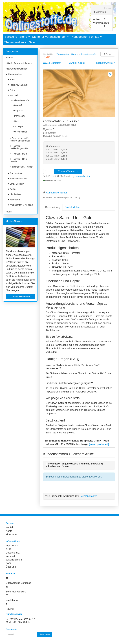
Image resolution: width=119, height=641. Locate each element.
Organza (18, 110)
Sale (32, 42)
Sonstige (18, 126)
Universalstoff (20, 131)
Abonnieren (44, 634)
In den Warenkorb (68, 171)
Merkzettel (11, 534)
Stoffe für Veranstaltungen (50, 36)
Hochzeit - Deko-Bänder (19, 160)
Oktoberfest (14, 194)
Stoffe (24, 36)
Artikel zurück (77, 63)
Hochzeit (13, 95)
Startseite (10, 36)
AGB (8, 549)
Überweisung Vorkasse (18, 583)
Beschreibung (52, 207)
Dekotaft (17, 105)
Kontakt (10, 527)
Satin (16, 121)
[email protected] (99, 444)
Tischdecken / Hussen (22, 167)
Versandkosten (83, 176)
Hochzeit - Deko (19, 153)
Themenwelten (15, 42)
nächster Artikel (105, 63)
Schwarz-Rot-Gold (17, 178)
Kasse (107, 8)
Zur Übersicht (53, 63)
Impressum (12, 545)
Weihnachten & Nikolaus (20, 205)
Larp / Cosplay (16, 184)
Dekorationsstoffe (20, 100)
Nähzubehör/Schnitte (86, 36)
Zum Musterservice (20, 296)
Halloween (14, 199)
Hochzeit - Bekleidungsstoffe (19, 147)
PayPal (10, 608)
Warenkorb (99, 12)
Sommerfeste (15, 173)
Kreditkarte (12, 600)
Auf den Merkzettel (56, 192)
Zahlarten (11, 573)
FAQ (8, 563)
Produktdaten (72, 207)
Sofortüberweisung (16, 591)
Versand (10, 556)
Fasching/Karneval (18, 85)
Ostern (12, 90)
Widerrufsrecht (14, 559)
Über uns (11, 566)
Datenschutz (13, 552)
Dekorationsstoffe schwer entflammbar (20, 139)
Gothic (12, 189)
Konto (9, 531)
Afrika (11, 79)
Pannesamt (19, 116)
